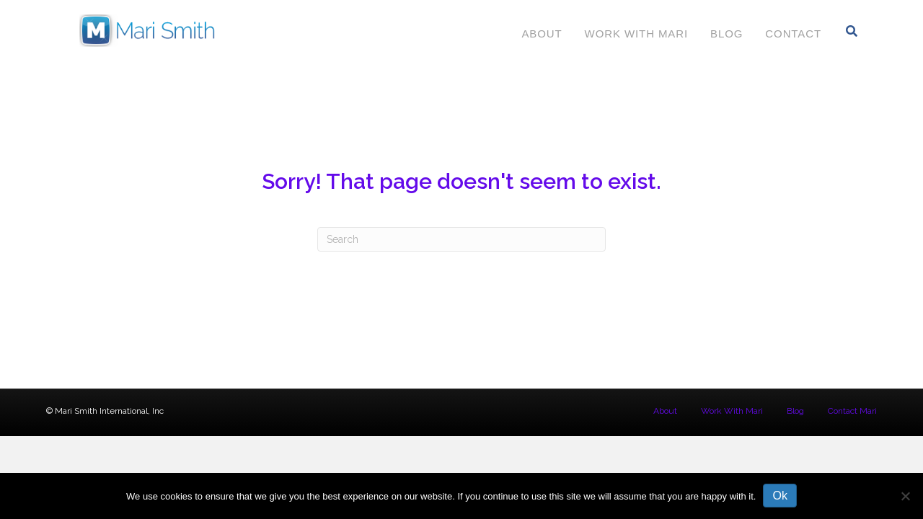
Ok (779, 495)
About (541, 33)
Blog (726, 33)
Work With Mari (636, 33)
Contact (793, 33)
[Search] (852, 31)
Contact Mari (852, 411)
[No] (905, 496)
